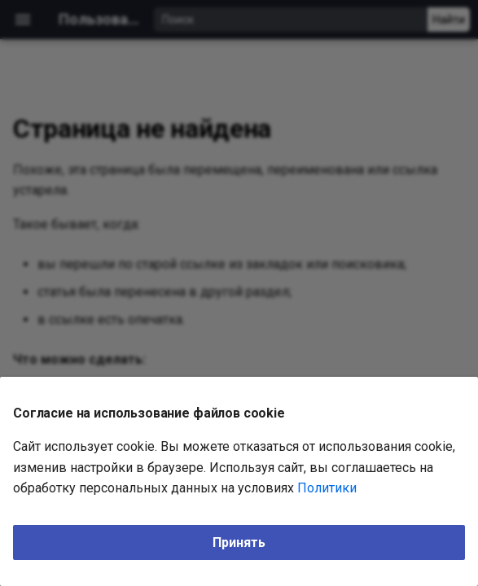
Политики (327, 488)
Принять (239, 542)
